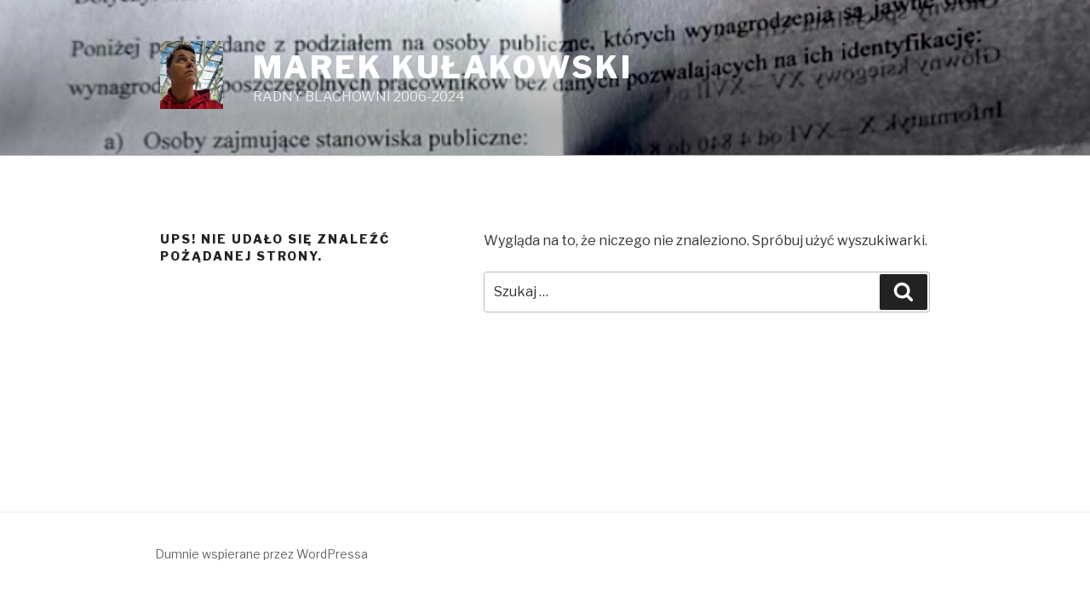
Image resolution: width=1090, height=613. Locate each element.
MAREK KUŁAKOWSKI (443, 67)
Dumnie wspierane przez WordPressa (261, 554)
